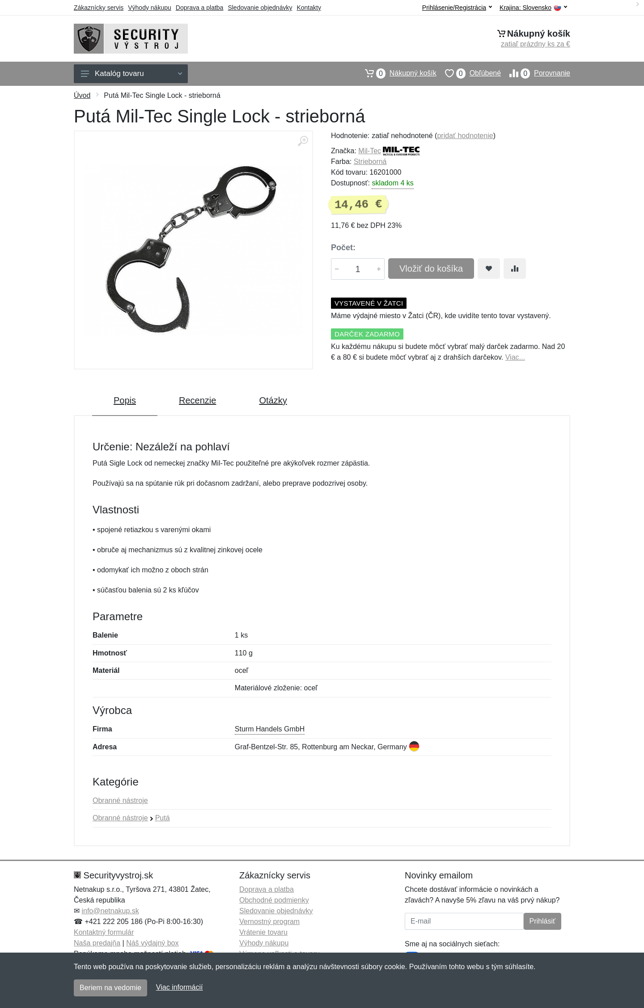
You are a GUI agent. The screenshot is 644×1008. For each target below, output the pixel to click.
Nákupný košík (396, 73)
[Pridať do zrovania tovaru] (515, 268)
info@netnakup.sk (110, 911)
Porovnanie (535, 73)
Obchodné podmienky (274, 900)
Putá (162, 818)
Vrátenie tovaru (263, 932)
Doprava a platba (200, 7)
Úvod (82, 95)
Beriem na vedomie (110, 987)
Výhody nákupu (149, 7)
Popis (125, 400)
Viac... (515, 357)
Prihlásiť (542, 921)
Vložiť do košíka (431, 268)
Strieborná (370, 161)
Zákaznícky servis (98, 7)
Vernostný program (269, 921)
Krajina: (533, 7)
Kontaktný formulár (104, 932)
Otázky (273, 400)
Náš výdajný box (152, 943)
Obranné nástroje (120, 800)
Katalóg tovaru (131, 73)
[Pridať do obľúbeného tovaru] (489, 268)
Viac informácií (179, 987)
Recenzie (197, 400)
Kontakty (309, 7)
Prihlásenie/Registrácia (457, 7)
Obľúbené (468, 73)
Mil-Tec (369, 151)
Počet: (343, 247)
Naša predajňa (97, 943)
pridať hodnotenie (465, 135)
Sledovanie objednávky (260, 7)
